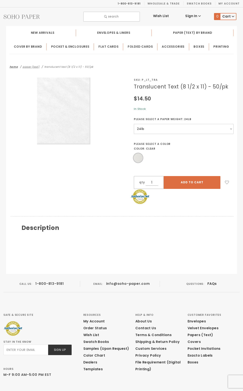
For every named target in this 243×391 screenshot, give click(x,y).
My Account (230, 3)
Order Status (94, 311)
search (111, 16)
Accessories (174, 45)
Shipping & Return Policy (156, 324)
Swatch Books (201, 3)
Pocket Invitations (203, 331)
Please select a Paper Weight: (163, 117)
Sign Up (59, 332)
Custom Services (149, 331)
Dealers (89, 345)
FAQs (211, 266)
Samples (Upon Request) (104, 331)
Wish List (161, 15)
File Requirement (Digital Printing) (156, 348)
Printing (221, 45)
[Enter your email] (25, 333)
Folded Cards (141, 45)
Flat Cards (110, 45)
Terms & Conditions (152, 317)
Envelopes (196, 304)
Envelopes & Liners (113, 31)
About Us (143, 304)
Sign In (193, 15)
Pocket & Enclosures (71, 45)
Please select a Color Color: (152, 145)
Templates (92, 352)
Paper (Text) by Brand (192, 31)
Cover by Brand (28, 45)
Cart (224, 16)
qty (141, 182)
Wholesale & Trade (165, 3)
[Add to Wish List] (207, 181)
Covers (194, 324)
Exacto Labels (200, 338)
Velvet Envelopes (202, 311)
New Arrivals (42, 31)
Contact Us (144, 311)
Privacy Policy (147, 338)
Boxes (199, 45)
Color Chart (93, 338)
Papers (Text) (199, 317)
